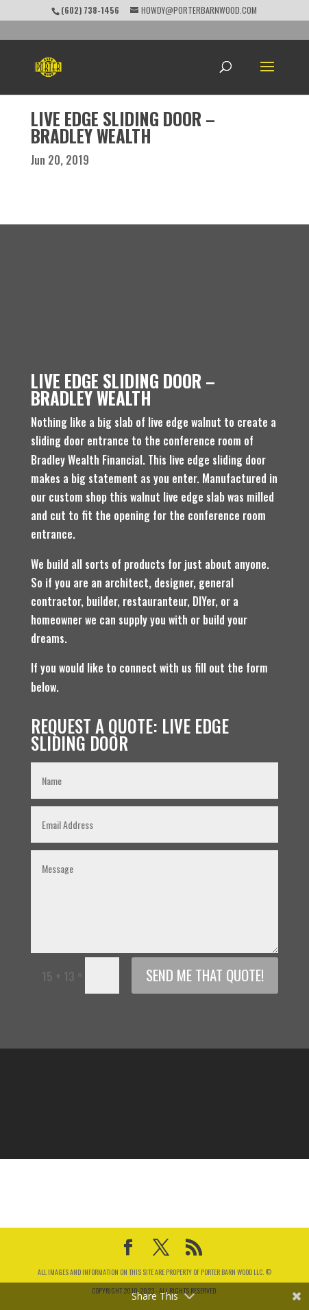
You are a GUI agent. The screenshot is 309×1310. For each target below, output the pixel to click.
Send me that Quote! (205, 974)
